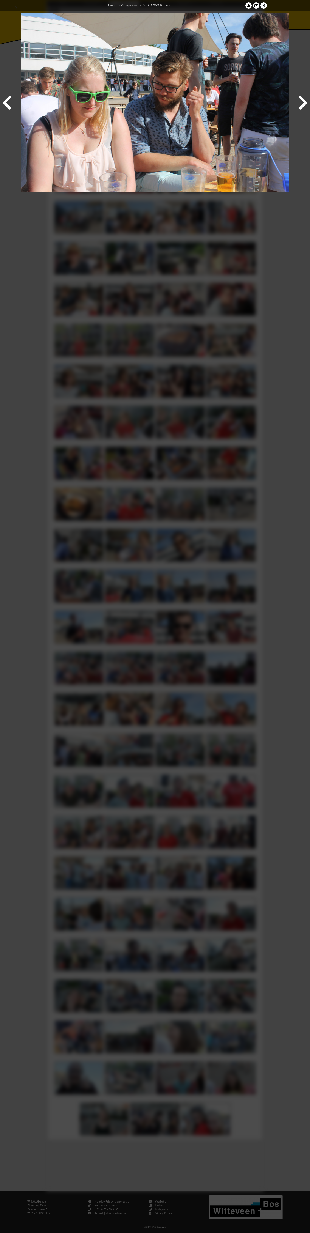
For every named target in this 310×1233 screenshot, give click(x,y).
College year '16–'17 (134, 5)
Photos (112, 5)
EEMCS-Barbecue (161, 5)
